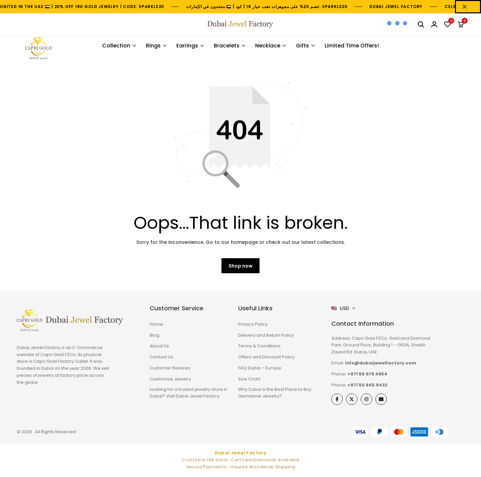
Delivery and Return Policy (266, 335)
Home (156, 324)
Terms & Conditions (259, 346)
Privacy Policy (253, 324)
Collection (116, 45)
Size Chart (249, 379)
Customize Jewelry (170, 379)
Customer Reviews (170, 368)
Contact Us (161, 357)
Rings (153, 45)
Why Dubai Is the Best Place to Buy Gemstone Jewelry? (274, 393)
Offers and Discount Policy (266, 357)
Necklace (267, 45)
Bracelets (226, 45)
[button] (447, 24)
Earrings (187, 45)
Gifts (302, 45)
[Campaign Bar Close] (468, 6)
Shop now (240, 266)
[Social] (337, 399)
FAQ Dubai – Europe (259, 368)
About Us (159, 346)
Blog (154, 335)
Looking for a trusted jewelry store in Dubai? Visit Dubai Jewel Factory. (188, 393)
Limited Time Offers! (352, 45)
